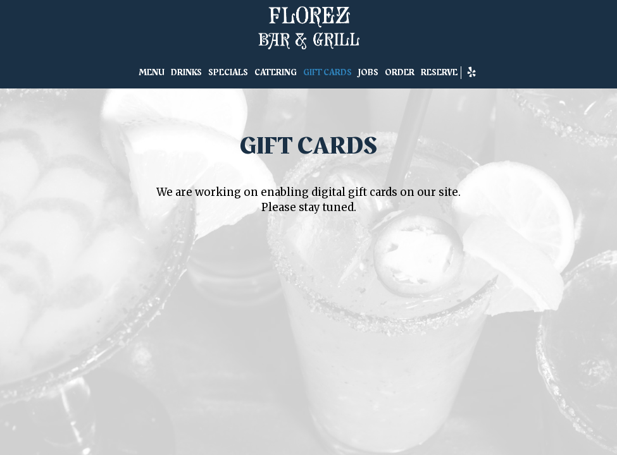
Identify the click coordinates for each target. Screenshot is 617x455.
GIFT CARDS (327, 72)
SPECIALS (228, 72)
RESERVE (439, 72)
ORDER (399, 72)
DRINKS (186, 72)
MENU (152, 72)
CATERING (275, 72)
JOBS (368, 72)
